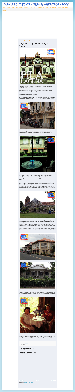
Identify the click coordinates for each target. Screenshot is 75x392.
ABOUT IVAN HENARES (10, 8)
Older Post (53, 380)
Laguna (30, 341)
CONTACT (4, 10)
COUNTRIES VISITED (33, 8)
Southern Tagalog (47, 341)
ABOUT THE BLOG (19, 8)
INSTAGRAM (26, 8)
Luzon (33, 341)
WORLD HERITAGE (41, 8)
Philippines (35, 341)
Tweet (20, 385)
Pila (38, 341)
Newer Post (22, 380)
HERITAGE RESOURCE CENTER (51, 8)
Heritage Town (26, 341)
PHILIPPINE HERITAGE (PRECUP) (63, 8)
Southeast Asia (41, 341)
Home (38, 380)
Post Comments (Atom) (28, 382)
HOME (4, 8)
